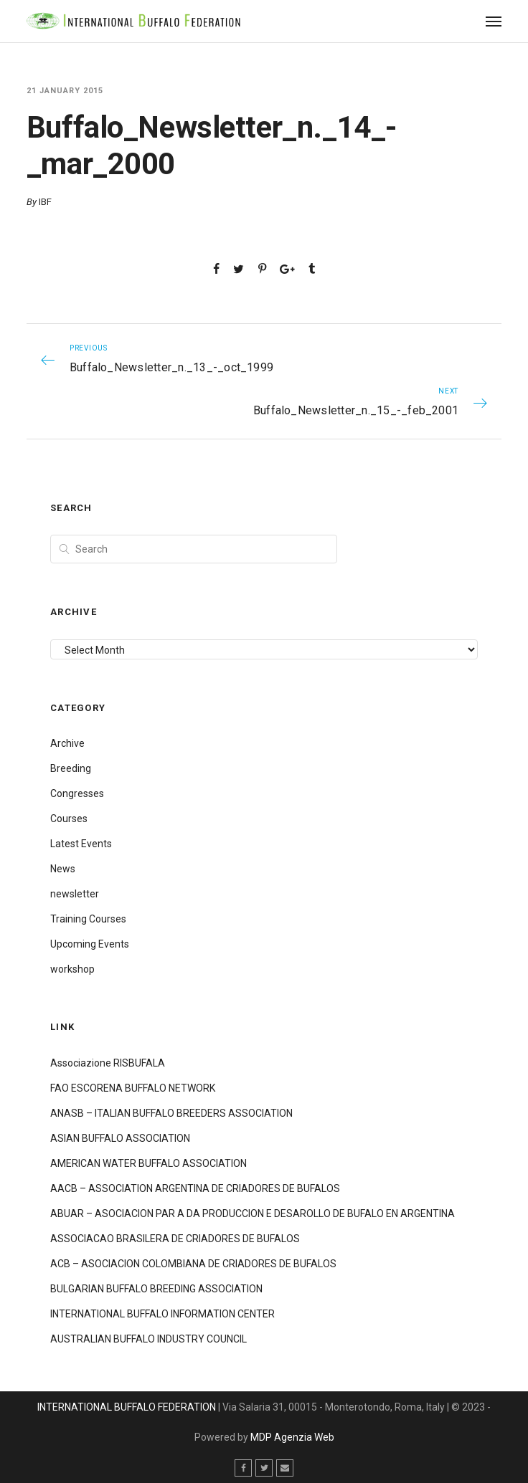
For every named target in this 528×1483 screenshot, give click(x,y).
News (62, 868)
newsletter (74, 894)
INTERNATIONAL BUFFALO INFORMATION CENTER (162, 1314)
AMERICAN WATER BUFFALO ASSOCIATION (148, 1163)
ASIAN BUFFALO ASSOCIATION (120, 1138)
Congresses (77, 793)
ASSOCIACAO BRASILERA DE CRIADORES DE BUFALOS (175, 1238)
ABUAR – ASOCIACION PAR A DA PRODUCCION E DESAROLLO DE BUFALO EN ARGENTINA (252, 1213)
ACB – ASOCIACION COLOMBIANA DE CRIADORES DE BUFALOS (193, 1263)
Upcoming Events (89, 944)
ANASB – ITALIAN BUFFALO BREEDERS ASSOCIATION (171, 1113)
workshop (72, 969)
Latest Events (81, 843)
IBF (45, 201)
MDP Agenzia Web (292, 1437)
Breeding (70, 768)
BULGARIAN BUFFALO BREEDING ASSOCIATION (156, 1288)
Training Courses (88, 919)
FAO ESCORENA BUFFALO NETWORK (132, 1088)
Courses (69, 818)
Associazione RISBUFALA (107, 1063)
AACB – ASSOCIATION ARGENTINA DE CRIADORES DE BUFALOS (195, 1188)
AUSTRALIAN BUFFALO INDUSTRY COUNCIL (148, 1339)
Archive (67, 743)
